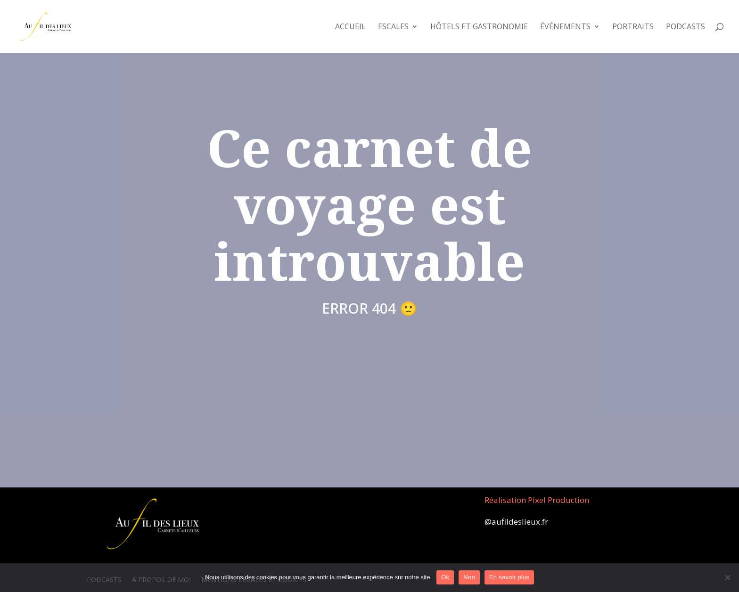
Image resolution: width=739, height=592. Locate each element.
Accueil (350, 27)
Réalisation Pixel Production (536, 500)
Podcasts (685, 27)
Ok (445, 577)
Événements (565, 27)
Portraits (633, 27)
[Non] (727, 577)
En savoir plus (509, 577)
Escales (393, 27)
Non (469, 577)
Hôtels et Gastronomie (479, 27)
